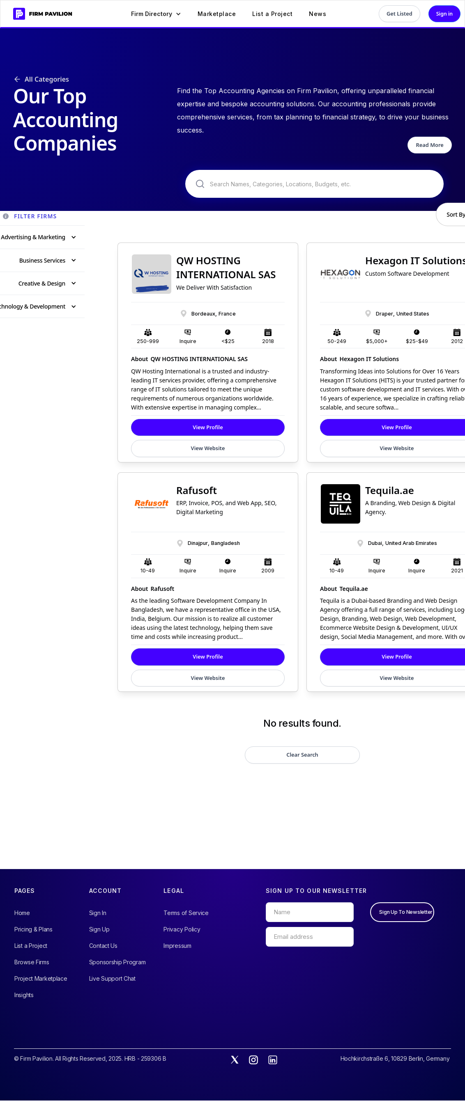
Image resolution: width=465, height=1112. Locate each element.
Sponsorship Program (117, 962)
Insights (24, 994)
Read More (430, 145)
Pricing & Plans (33, 929)
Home (22, 912)
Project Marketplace (40, 978)
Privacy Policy (181, 929)
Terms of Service (186, 912)
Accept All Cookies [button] (404, 1092)
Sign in (444, 13)
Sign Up (99, 929)
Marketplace (217, 13)
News (317, 13)
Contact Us (103, 945)
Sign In (97, 912)
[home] (39, 14)
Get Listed (399, 13)
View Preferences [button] (278, 1092)
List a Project (272, 13)
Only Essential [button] (336, 1092)
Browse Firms (31, 962)
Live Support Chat (112, 978)
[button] (156, 14)
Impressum (177, 945)
